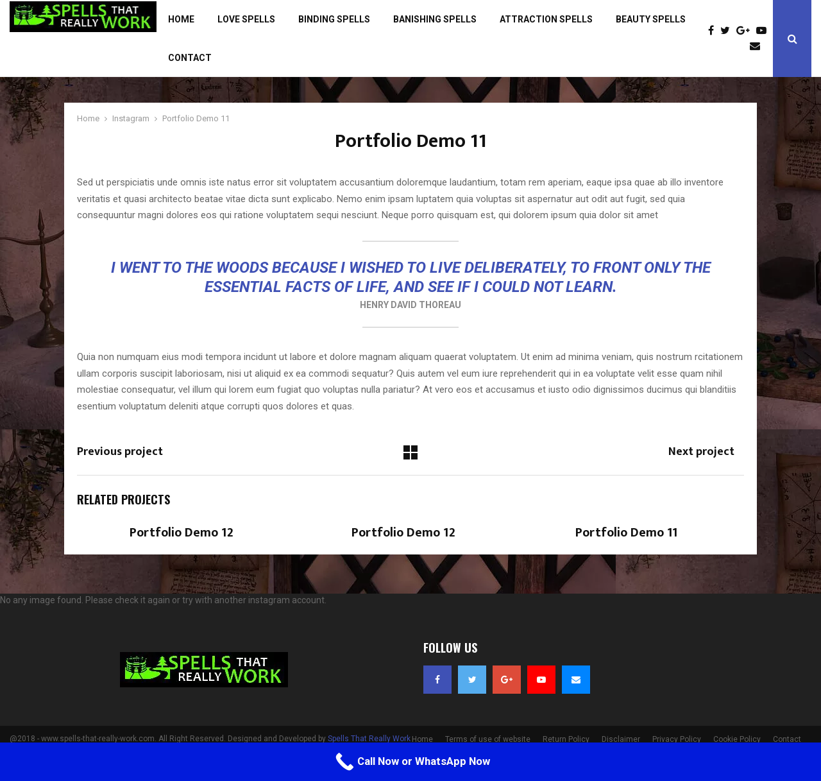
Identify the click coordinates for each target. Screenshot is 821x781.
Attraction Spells (546, 19)
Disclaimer (621, 739)
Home (181, 19)
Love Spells (246, 19)
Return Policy (566, 739)
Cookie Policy (737, 739)
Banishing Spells (435, 19)
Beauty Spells (651, 19)
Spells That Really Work (369, 738)
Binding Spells (334, 19)
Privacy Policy (676, 739)
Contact (190, 58)
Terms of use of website (487, 739)
